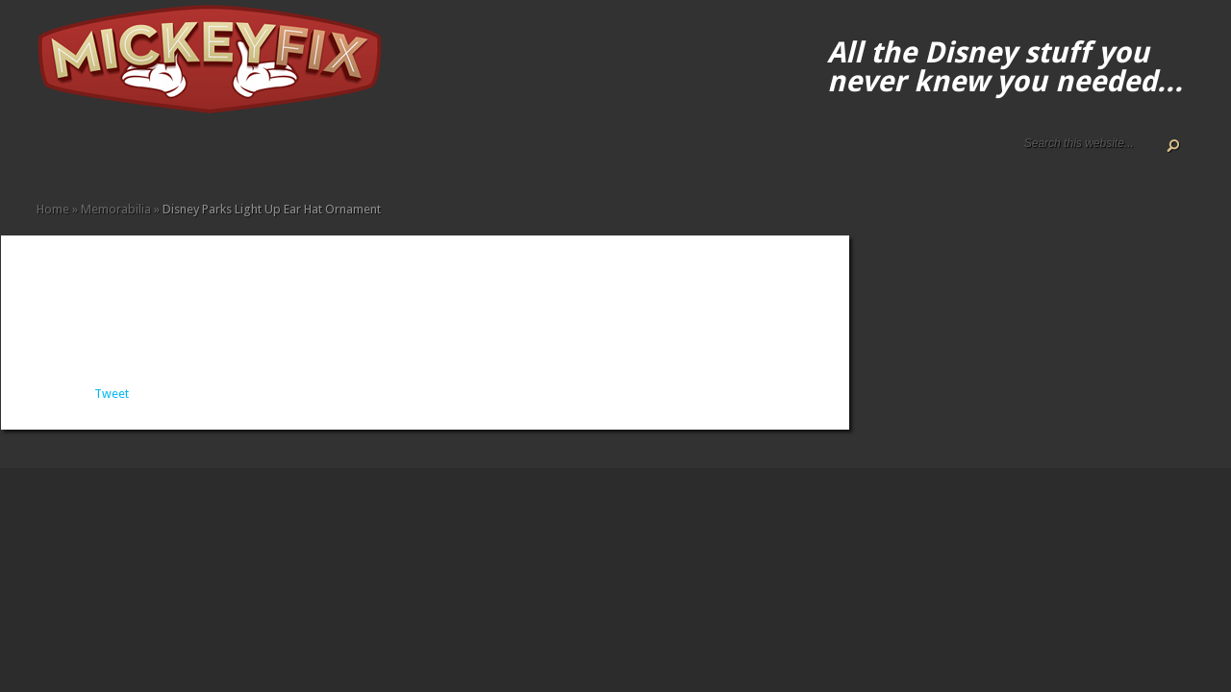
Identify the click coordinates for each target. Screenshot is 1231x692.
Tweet (111, 393)
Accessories (136, 156)
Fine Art (182, 156)
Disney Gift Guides (90, 156)
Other (275, 156)
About (59, 156)
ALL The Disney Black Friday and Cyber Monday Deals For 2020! (75, 156)
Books (167, 156)
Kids (229, 156)
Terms (121, 156)
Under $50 (290, 156)
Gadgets (213, 156)
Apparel (152, 156)
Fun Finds (198, 156)
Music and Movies (259, 156)
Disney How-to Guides (105, 156)
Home (44, 156)
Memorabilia (244, 156)
